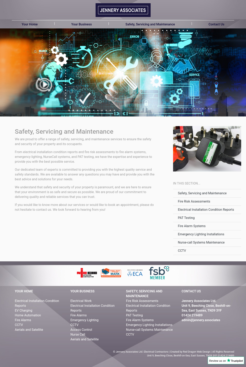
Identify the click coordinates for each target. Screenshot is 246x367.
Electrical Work (81, 301)
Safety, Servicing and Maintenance (150, 24)
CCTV (182, 251)
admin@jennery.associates (201, 320)
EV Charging (23, 310)
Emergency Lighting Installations (201, 234)
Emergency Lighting (85, 320)
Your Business (81, 24)
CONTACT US (191, 291)
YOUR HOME (24, 291)
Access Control (81, 330)
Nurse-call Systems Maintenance (201, 242)
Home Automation (28, 315)
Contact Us (216, 24)
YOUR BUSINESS (83, 291)
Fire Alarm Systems (192, 226)
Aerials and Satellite (29, 330)
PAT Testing (186, 218)
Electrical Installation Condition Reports (206, 210)
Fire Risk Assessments (194, 201)
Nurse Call (78, 334)
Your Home (30, 24)
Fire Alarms (23, 320)
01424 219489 (192, 315)
